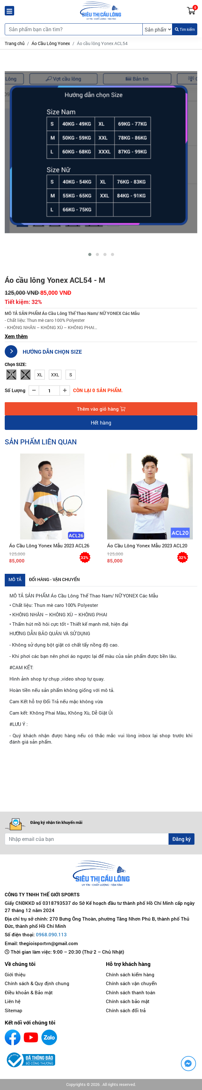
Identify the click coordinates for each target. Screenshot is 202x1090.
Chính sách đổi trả (126, 1010)
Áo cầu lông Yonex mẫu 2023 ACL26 (49, 545)
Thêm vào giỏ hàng (101, 409)
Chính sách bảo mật (127, 1001)
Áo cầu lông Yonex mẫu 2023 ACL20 (147, 545)
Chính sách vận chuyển (131, 983)
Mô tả (15, 579)
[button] (90, 254)
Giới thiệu (15, 974)
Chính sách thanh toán (130, 992)
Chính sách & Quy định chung (37, 983)
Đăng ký (181, 839)
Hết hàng (101, 422)
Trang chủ (15, 43)
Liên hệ (12, 1001)
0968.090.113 (51, 934)
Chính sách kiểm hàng (130, 974)
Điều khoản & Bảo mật (29, 992)
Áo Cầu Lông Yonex (51, 43)
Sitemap (13, 1010)
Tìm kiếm (185, 29)
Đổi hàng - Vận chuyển (54, 579)
